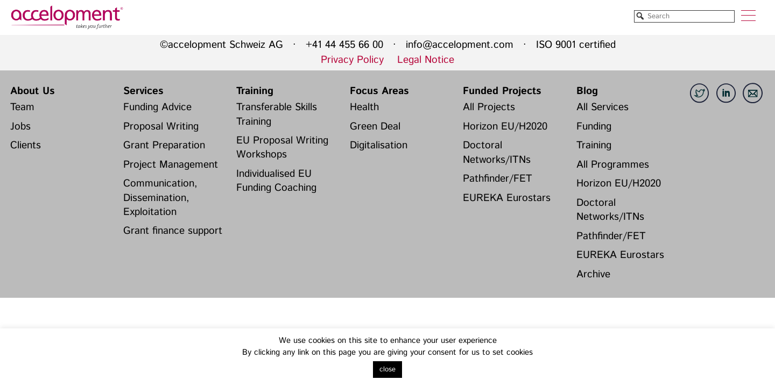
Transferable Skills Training (276, 114)
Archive (593, 274)
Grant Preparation (164, 145)
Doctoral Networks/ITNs (497, 152)
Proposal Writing (161, 126)
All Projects (489, 107)
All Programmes (612, 164)
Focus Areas (379, 91)
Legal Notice (425, 60)
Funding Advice (157, 107)
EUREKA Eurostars (507, 198)
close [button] (387, 369)
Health (364, 107)
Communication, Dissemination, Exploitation (160, 197)
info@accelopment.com (459, 45)
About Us (32, 91)
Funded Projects (502, 91)
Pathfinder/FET (497, 178)
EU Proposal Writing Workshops (282, 147)
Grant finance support (172, 231)
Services (143, 91)
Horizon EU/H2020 (505, 126)
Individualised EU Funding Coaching (276, 181)
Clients (25, 145)
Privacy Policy (352, 60)
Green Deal (375, 126)
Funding (593, 126)
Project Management (170, 164)
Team (22, 107)
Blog (587, 91)
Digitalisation (378, 145)
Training (254, 91)
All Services (602, 107)
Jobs (20, 126)
